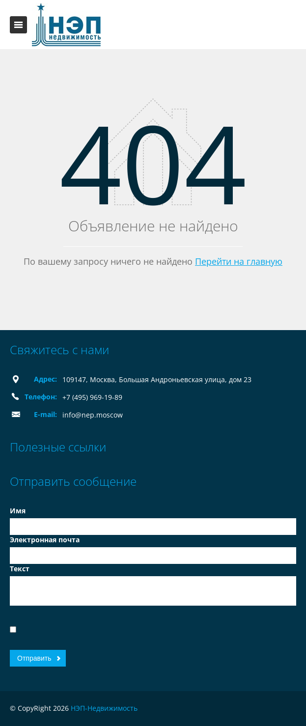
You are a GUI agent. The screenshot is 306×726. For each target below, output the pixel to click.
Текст (19, 568)
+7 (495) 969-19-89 (92, 397)
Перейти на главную (238, 261)
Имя (18, 510)
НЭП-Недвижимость (104, 708)
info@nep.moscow (92, 414)
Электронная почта (45, 539)
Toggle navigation (18, 24)
